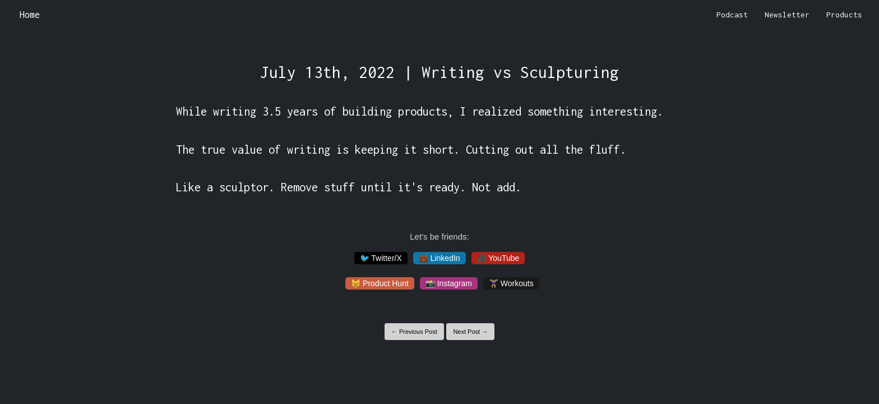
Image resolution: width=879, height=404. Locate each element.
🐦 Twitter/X (381, 258)
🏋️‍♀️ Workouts (511, 283)
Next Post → (470, 331)
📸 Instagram (448, 283)
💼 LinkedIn (439, 258)
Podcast (732, 14)
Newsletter (787, 14)
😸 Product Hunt (380, 283)
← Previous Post (414, 331)
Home (30, 15)
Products (844, 14)
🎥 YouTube (498, 258)
